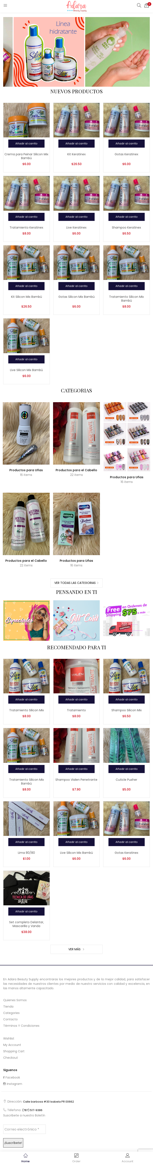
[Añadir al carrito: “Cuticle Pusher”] (126, 769)
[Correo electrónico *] (24, 1129)
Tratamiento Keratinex (26, 227)
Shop (27, 623)
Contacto (10, 1019)
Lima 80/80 (26, 853)
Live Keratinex (76, 227)
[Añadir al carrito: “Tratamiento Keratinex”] (26, 217)
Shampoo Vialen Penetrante (76, 780)
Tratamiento (76, 710)
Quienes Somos (15, 1000)
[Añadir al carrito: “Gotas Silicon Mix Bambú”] (76, 286)
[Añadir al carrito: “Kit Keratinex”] (76, 144)
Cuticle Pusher (126, 780)
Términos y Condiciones (21, 1026)
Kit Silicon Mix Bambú (26, 297)
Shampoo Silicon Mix (126, 710)
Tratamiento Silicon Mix (26, 710)
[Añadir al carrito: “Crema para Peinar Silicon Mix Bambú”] (26, 144)
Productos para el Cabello (76, 470)
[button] (146, 5)
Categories (11, 1013)
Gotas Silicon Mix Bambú (76, 297)
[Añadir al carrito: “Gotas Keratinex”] (126, 144)
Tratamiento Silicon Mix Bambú (126, 299)
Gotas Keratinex (126, 154)
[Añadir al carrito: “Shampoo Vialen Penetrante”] (76, 769)
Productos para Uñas (26, 470)
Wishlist (8, 1038)
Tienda (8, 1006)
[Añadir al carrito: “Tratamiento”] (76, 700)
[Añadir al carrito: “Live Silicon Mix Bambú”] (26, 359)
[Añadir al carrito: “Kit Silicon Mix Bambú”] (26, 286)
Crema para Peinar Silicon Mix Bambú (26, 156)
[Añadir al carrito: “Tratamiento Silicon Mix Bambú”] (126, 286)
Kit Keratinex (76, 154)
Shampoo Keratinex (126, 227)
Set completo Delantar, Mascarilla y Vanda (26, 924)
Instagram (12, 1084)
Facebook (11, 1077)
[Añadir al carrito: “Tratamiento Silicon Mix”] (26, 700)
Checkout (10, 1058)
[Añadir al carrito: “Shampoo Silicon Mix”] (126, 700)
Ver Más (74, 949)
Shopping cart (14, 1051)
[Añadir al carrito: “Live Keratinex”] (76, 217)
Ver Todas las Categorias (75, 583)
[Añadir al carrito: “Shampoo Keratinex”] (126, 217)
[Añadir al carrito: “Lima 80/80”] (26, 842)
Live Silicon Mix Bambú (26, 370)
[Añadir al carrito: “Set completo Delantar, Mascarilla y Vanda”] (26, 911)
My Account (12, 1045)
